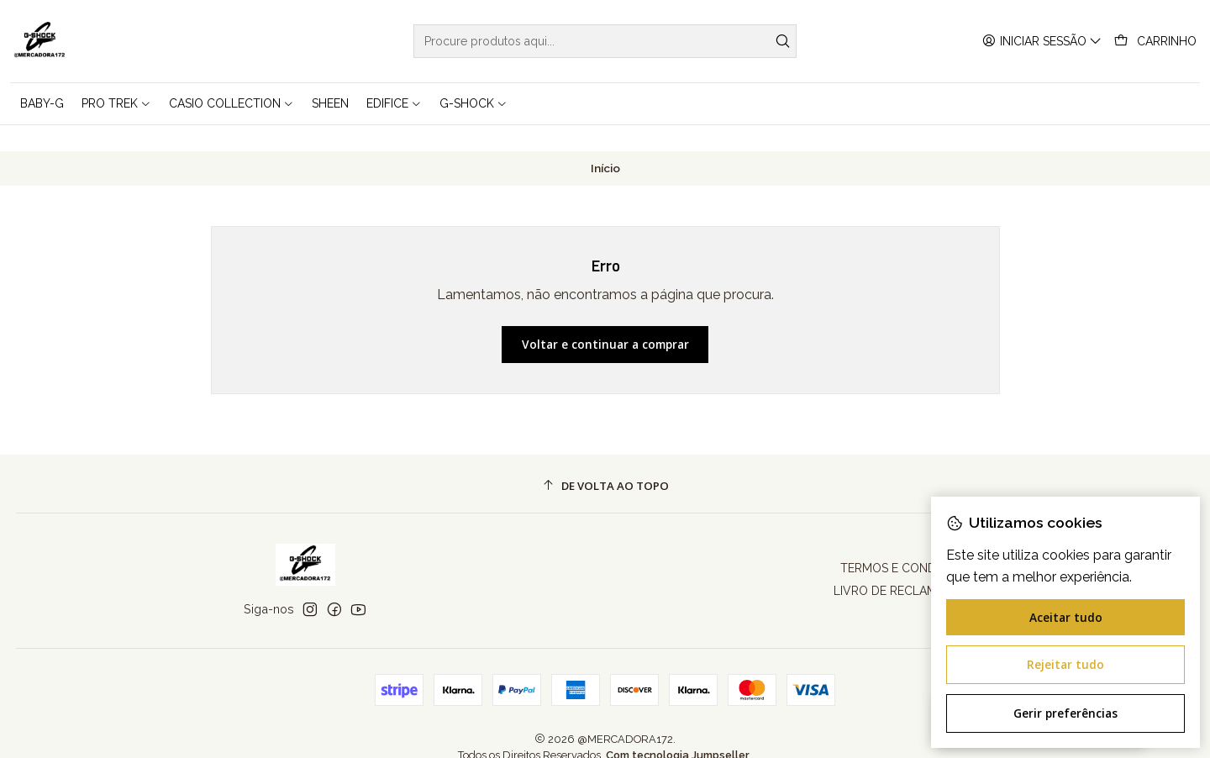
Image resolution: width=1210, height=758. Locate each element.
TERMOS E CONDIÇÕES (905, 543)
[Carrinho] (1155, 41)
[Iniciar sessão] (1042, 41)
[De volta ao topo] (605, 461)
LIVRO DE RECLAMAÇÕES (905, 565)
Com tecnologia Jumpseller (678, 730)
